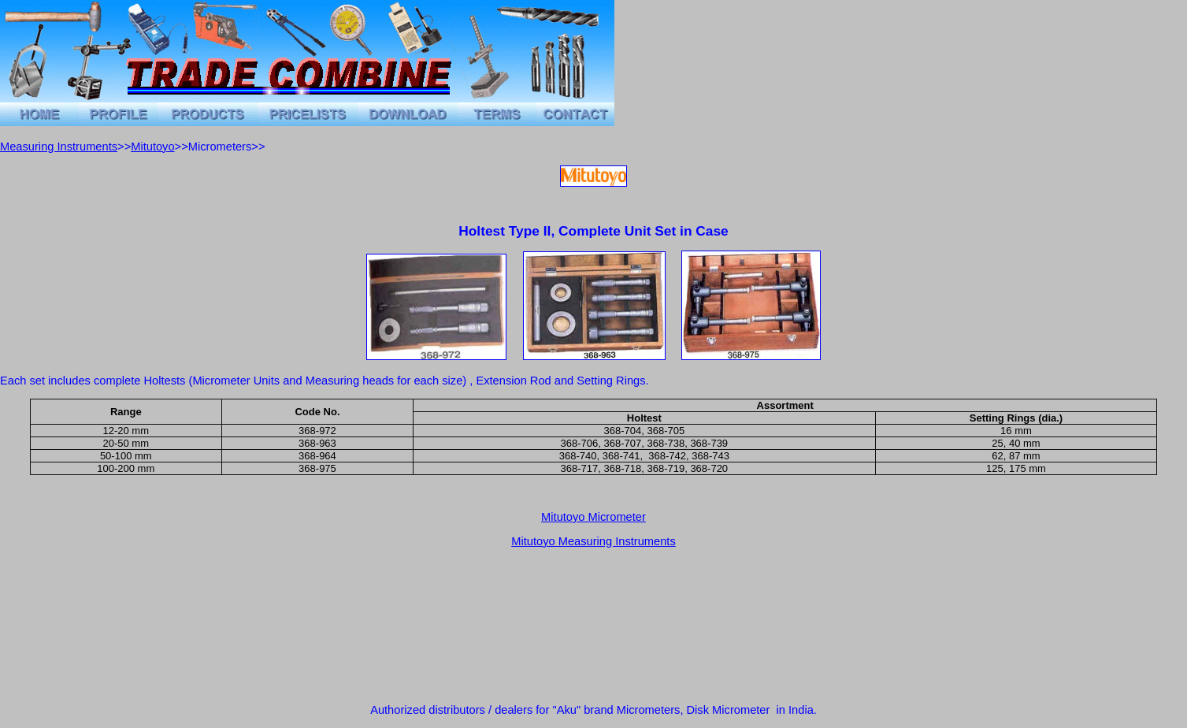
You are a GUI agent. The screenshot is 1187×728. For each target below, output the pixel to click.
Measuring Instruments (58, 146)
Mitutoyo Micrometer (593, 517)
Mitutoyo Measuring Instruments (593, 541)
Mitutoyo (152, 146)
